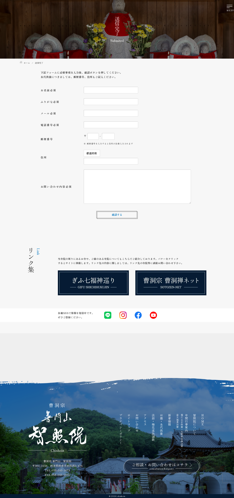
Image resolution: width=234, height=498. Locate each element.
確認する (117, 215)
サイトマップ (129, 423)
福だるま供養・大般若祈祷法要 (181, 430)
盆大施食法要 (177, 421)
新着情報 (169, 420)
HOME (203, 420)
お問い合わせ (137, 423)
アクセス (145, 420)
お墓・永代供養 (161, 424)
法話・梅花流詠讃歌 (153, 427)
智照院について (194, 424)
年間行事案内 (186, 423)
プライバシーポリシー (121, 429)
